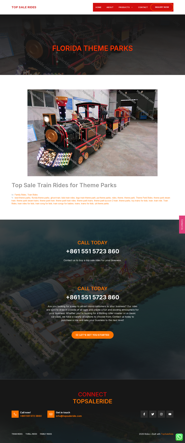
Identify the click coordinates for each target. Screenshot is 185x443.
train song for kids (44, 203)
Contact (143, 7)
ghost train (55, 198)
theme (120, 198)
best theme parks (22, 198)
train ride (158, 201)
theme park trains (85, 201)
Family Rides (20, 195)
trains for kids (87, 203)
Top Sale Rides (24, 7)
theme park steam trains (28, 201)
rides (114, 198)
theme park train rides (66, 201)
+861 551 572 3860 (31, 415)
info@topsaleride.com (69, 415)
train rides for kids (26, 203)
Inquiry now (162, 7)
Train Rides (32, 195)
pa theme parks (104, 198)
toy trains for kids (140, 201)
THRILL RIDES (31, 434)
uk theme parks (102, 203)
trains (77, 203)
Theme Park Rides (144, 198)
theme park (129, 198)
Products (127, 7)
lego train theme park (86, 198)
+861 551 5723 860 (92, 251)
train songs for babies (63, 203)
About (110, 7)
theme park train (47, 201)
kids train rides (68, 198)
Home (98, 7)
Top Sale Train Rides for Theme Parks (64, 185)
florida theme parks (40, 198)
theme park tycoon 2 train (106, 201)
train (151, 201)
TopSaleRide (167, 434)
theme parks (124, 201)
